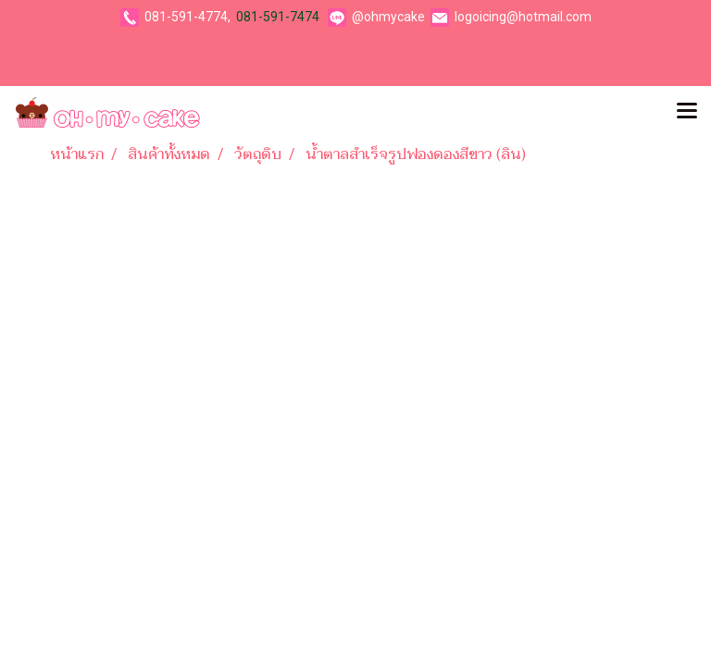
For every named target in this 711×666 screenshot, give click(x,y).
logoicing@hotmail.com (523, 16)
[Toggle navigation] (687, 112)
